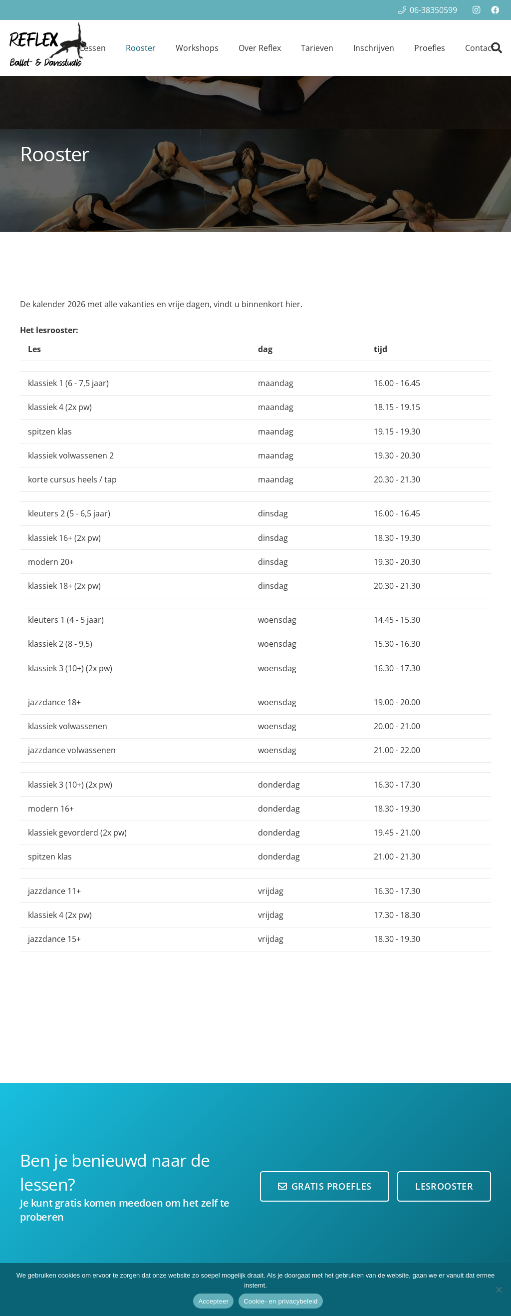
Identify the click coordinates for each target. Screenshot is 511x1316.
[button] (497, 47)
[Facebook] (495, 10)
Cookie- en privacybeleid (280, 1301)
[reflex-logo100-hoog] (47, 48)
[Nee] (499, 1290)
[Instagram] (476, 10)
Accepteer (213, 1301)
